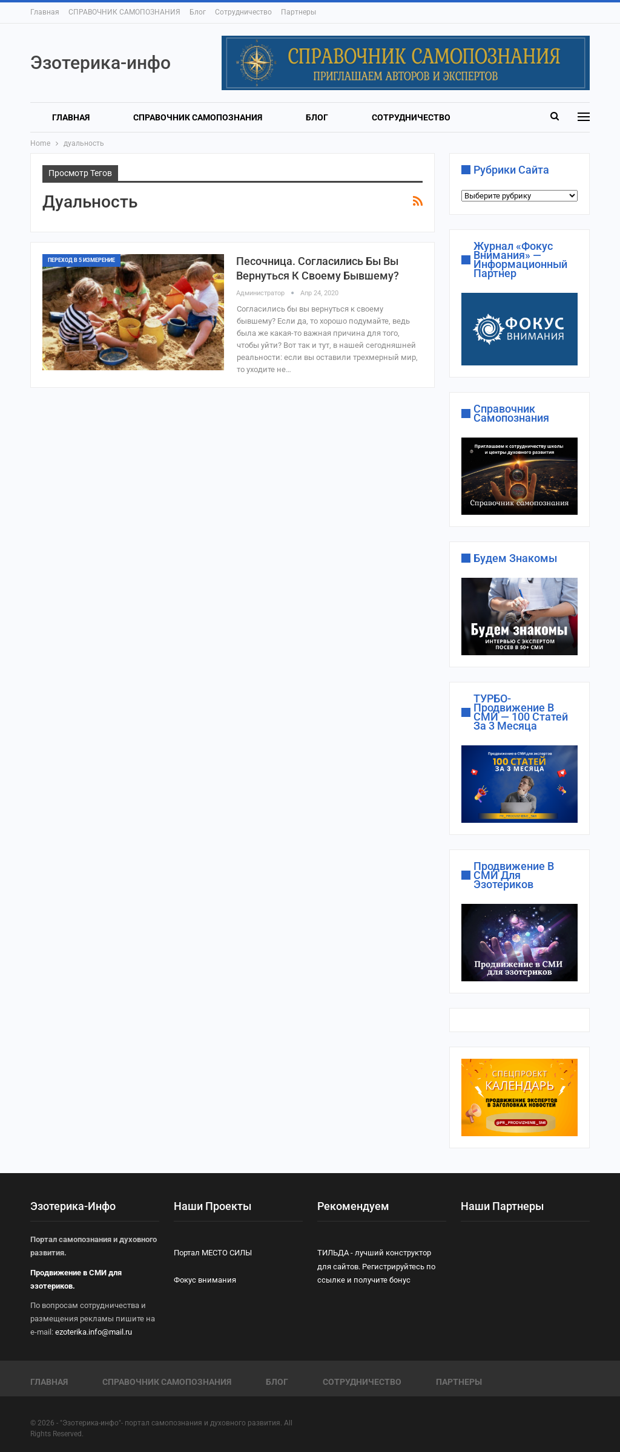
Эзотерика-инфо (100, 62)
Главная (44, 12)
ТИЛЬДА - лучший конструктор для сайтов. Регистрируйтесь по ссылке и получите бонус (376, 1265)
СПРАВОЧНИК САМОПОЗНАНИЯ (124, 12)
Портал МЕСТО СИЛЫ (213, 1252)
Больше (389, 117)
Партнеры (298, 12)
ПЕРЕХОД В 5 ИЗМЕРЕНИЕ (81, 260)
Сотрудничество (243, 12)
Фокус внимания (205, 1279)
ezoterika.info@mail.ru (93, 1331)
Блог (198, 12)
